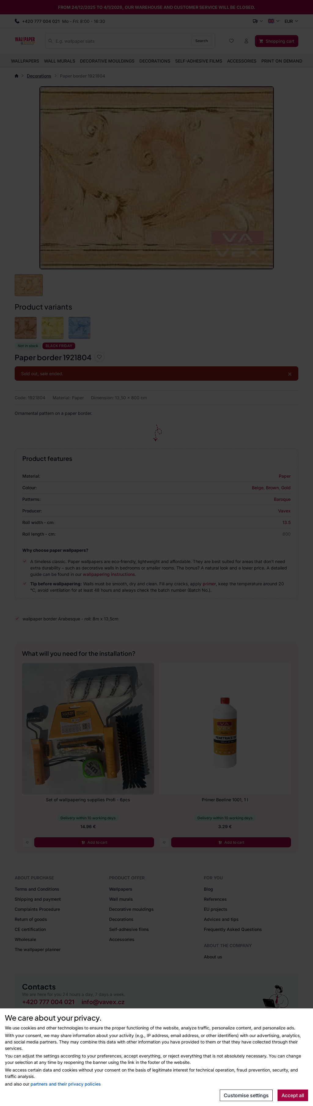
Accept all (293, 1095)
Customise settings (246, 1095)
